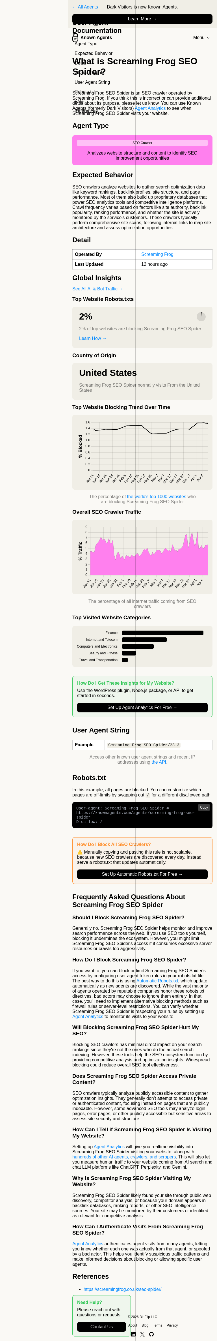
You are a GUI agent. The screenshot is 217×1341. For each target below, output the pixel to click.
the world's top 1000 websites (156, 496)
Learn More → (142, 18)
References (86, 111)
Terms (157, 1325)
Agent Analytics (150, 108)
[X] (142, 1334)
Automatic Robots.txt (157, 984)
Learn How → (93, 338)
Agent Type (86, 43)
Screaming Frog (157, 254)
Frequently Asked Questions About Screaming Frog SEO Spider (128, 904)
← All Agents (85, 7)
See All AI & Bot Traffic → (97, 288)
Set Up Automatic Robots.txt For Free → (142, 878)
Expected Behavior (93, 53)
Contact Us (101, 1326)
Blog (145, 1325)
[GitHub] (151, 1334)
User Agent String (92, 82)
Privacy (172, 1325)
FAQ (79, 101)
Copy (204, 808)
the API (158, 762)
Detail (80, 63)
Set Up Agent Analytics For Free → (142, 707)
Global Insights (90, 72)
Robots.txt (85, 91)
